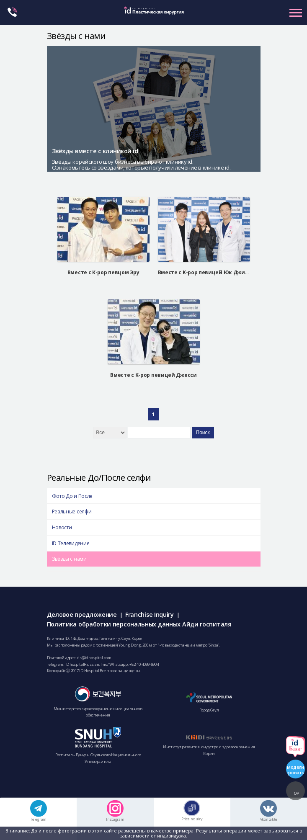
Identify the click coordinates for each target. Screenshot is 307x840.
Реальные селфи (72, 511)
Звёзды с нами (69, 558)
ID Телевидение (71, 543)
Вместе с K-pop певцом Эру (103, 272)
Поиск (203, 432)
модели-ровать (295, 770)
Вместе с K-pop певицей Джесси (153, 375)
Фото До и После (72, 496)
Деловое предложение (82, 614)
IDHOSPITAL (154, 15)
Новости (62, 527)
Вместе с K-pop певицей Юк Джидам (207, 272)
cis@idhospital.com (94, 657)
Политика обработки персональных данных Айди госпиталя (139, 624)
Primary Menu (295, 12)
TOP (295, 793)
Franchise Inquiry (149, 614)
